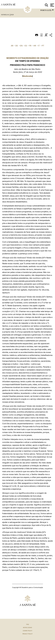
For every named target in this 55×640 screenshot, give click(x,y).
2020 (12, 15)
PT (43, 46)
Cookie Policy (27, 630)
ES (26, 46)
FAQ (27, 624)
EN (21, 46)
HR (34, 46)
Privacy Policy (27, 634)
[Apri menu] (52, 5)
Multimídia (27, 76)
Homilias (5, 15)
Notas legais (27, 627)
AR (12, 46)
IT (39, 46)
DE (16, 46)
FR (30, 46)
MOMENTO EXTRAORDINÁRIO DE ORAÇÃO (27, 58)
